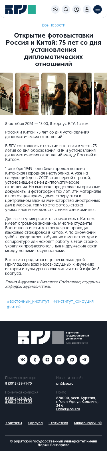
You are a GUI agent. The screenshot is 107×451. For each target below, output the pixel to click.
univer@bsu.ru (68, 409)
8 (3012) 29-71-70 (18, 383)
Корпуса (35, 423)
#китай (14, 307)
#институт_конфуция (73, 301)
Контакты (13, 423)
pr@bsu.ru (64, 383)
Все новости (53, 25)
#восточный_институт (28, 301)
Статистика (58, 423)
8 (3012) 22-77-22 (18, 401)
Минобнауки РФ (88, 423)
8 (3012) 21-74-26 (18, 398)
